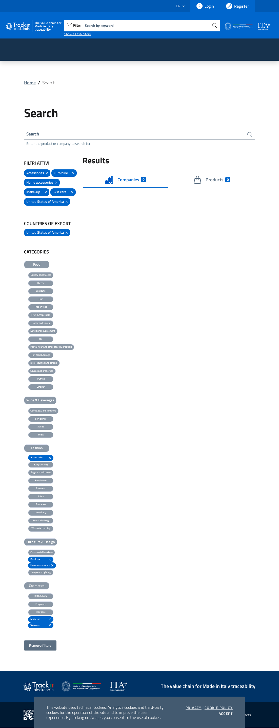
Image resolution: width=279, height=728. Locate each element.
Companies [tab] (125, 180)
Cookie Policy (219, 708)
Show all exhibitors (77, 33)
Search (33, 134)
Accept (226, 713)
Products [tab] (211, 180)
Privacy (194, 708)
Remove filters (40, 645)
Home (30, 82)
